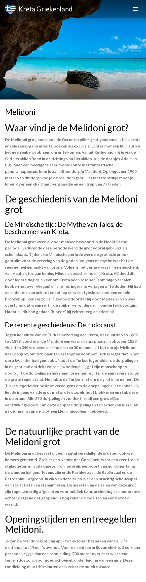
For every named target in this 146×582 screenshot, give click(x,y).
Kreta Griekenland (39, 10)
